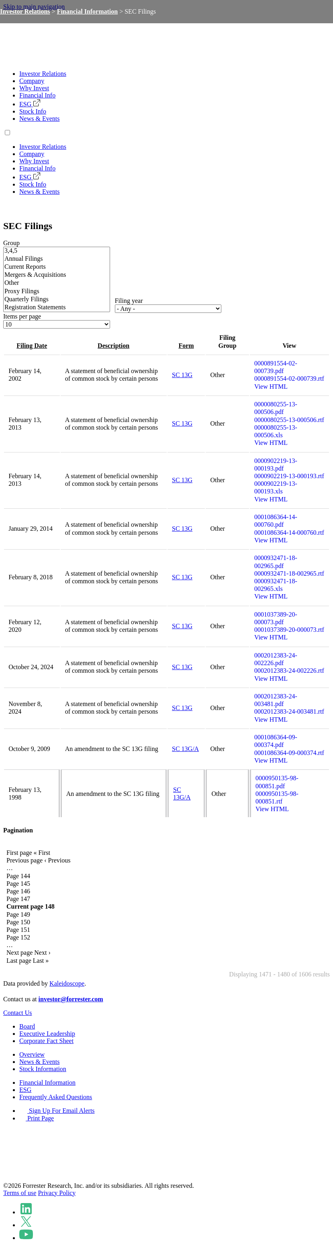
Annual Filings (57, 259)
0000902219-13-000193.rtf (289, 476)
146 (18, 891)
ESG (29, 104)
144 (18, 876)
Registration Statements (57, 308)
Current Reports (57, 267)
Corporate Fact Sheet (46, 1040)
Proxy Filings (57, 292)
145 (18, 883)
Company (31, 80)
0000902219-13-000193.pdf (275, 464)
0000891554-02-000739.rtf (289, 378)
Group (11, 242)
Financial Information (87, 11)
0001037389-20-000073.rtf (289, 629)
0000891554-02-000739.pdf (275, 367)
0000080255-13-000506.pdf (275, 408)
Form (186, 345)
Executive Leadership (47, 1033)
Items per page (22, 316)
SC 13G (182, 374)
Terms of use (19, 1192)
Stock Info (32, 111)
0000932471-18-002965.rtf (289, 573)
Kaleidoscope (66, 983)
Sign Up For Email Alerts (57, 1110)
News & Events (39, 118)
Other (57, 283)
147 (18, 898)
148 (30, 906)
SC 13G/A (185, 748)
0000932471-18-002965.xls (275, 585)
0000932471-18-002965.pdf (275, 561)
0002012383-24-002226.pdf (275, 659)
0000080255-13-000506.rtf (289, 419)
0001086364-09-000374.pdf (275, 741)
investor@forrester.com (71, 999)
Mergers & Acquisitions (57, 275)
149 (18, 914)
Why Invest (34, 88)
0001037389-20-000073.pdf (275, 618)
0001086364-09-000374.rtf (289, 752)
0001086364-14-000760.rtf (289, 532)
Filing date (31, 345)
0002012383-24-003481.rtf (289, 711)
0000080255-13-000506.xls (275, 431)
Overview (32, 1054)
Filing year (129, 300)
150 (18, 922)
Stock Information (42, 1068)
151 (18, 929)
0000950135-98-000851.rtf (276, 797)
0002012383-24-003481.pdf (275, 700)
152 (18, 937)
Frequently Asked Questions (55, 1097)
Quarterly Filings (57, 300)
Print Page (36, 1118)
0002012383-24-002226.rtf (289, 670)
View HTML (271, 386)
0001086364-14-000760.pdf (275, 520)
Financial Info (37, 95)
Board (27, 1026)
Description (113, 345)
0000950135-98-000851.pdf (276, 782)
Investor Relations (42, 73)
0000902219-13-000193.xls (275, 487)
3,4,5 (57, 251)
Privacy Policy (57, 1192)
